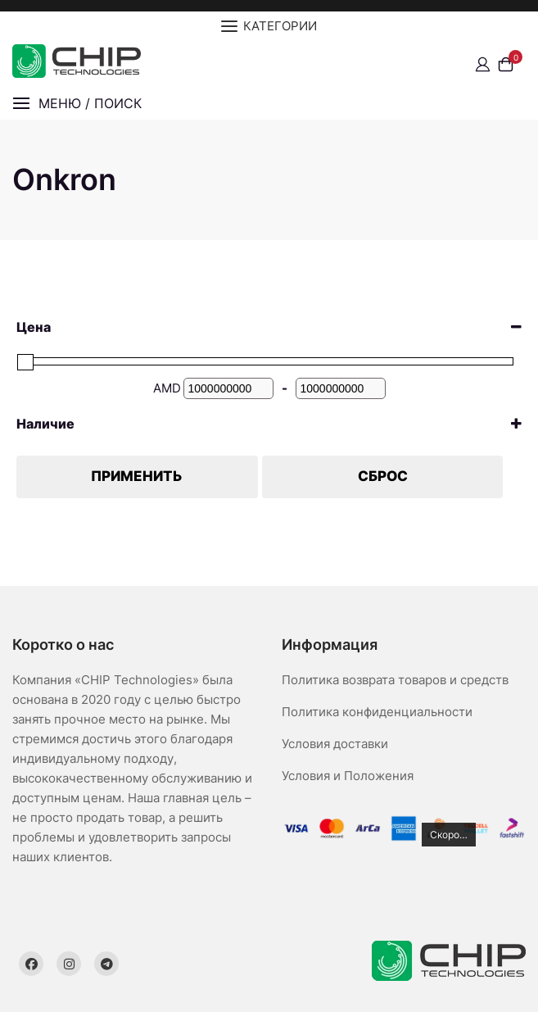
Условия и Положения (348, 775)
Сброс (383, 476)
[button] (77, 103)
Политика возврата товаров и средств (395, 680)
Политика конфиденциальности (377, 711)
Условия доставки (335, 743)
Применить (137, 476)
